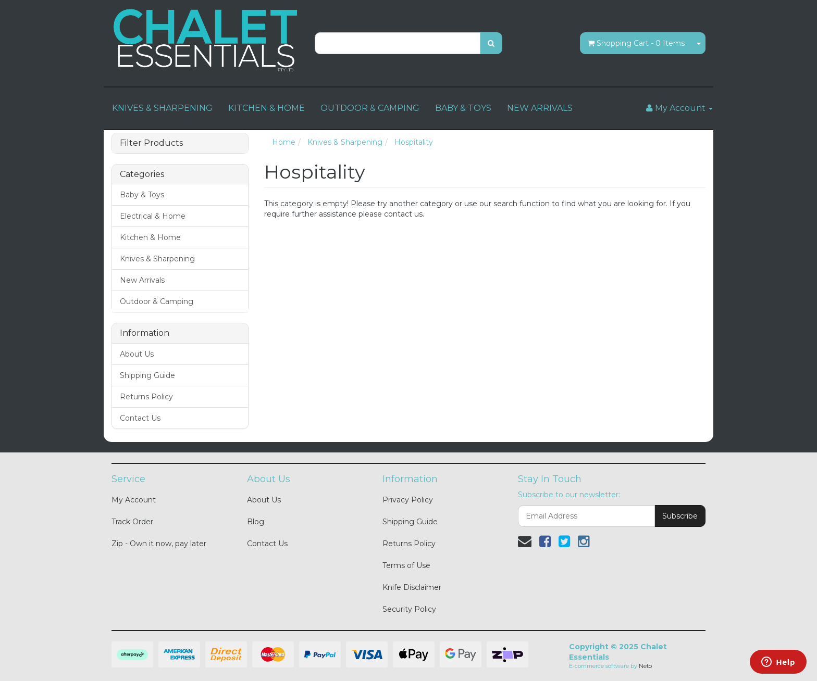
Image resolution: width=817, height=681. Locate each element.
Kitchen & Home (150, 237)
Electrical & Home (152, 216)
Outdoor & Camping (156, 301)
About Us (137, 354)
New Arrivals (142, 280)
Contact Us (140, 418)
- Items (636, 43)
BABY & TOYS (463, 108)
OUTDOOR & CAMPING (369, 108)
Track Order (132, 521)
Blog (255, 521)
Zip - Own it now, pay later (159, 543)
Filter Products (151, 143)
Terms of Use (406, 565)
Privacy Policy (407, 500)
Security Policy (409, 609)
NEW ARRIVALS (540, 108)
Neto (645, 666)
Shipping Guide (147, 375)
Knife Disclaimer (411, 587)
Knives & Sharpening (157, 258)
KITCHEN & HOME (266, 108)
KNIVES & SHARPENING (162, 108)
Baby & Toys (142, 194)
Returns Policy (146, 396)
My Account (134, 500)
